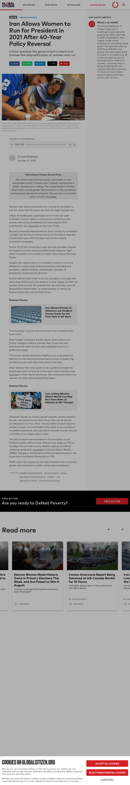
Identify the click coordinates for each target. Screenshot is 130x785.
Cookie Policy (107, 779)
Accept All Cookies (107, 763)
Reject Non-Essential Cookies (107, 772)
